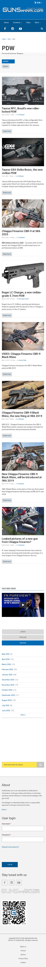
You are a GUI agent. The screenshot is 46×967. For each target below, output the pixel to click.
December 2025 (8, 680)
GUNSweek (21, 114)
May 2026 (5, 654)
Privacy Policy (23, 958)
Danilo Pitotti (22, 360)
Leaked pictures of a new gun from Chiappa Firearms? (20, 540)
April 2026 (6, 659)
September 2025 (8, 695)
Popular (23, 637)
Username (6, 824)
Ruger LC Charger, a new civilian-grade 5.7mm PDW (22, 294)
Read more (7, 131)
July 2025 (5, 705)
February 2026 (7, 669)
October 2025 (7, 690)
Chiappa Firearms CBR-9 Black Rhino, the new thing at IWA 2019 (22, 414)
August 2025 (7, 700)
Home (6, 23)
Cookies (23, 962)
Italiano (5, 66)
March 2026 (6, 664)
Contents (16, 23)
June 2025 (6, 711)
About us (23, 946)
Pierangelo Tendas (24, 299)
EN (38, 2)
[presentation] (20, 854)
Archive (23, 643)
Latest (23, 632)
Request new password (10, 847)
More (37, 23)
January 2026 (7, 675)
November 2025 (8, 685)
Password (6, 835)
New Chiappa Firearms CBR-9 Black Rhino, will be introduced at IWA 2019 (22, 477)
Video (28, 23)
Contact (23, 950)
